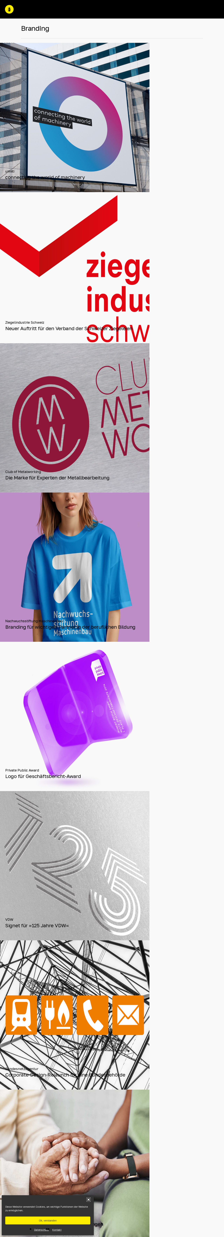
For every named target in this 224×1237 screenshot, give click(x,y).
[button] (88, 1199)
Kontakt (56, 1229)
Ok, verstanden (48, 1220)
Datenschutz (41, 1229)
